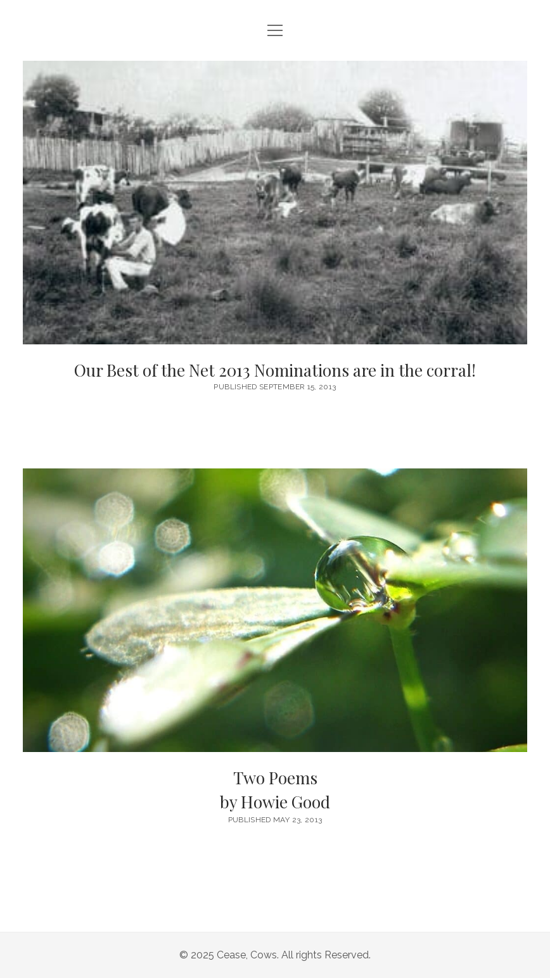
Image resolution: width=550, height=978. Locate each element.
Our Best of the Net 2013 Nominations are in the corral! (275, 202)
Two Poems (275, 790)
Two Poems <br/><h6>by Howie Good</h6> (275, 610)
